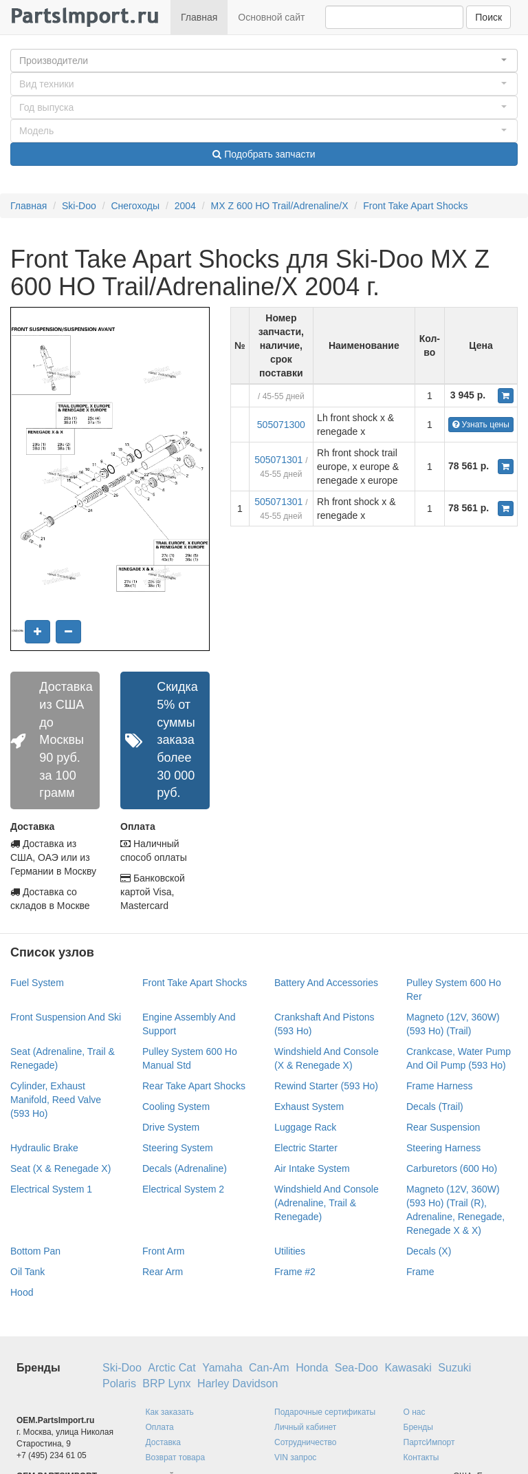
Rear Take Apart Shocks (193, 1085)
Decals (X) (428, 1251)
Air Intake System (312, 1168)
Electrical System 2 (183, 1189)
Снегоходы (135, 205)
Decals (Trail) (434, 1106)
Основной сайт (271, 17)
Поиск (488, 17)
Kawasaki (407, 1368)
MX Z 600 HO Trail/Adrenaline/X (280, 205)
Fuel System (37, 982)
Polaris (119, 1383)
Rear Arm (162, 1271)
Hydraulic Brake (44, 1147)
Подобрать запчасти (263, 154)
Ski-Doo (79, 205)
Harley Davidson (237, 1383)
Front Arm (163, 1251)
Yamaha (222, 1368)
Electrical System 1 (51, 1189)
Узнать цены (480, 424)
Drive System (170, 1127)
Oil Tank (27, 1271)
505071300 (281, 424)
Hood (21, 1292)
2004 (185, 205)
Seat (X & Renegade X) (60, 1168)
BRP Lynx (166, 1383)
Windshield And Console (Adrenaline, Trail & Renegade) (326, 1203)
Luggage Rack (305, 1127)
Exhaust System (309, 1106)
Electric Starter (306, 1147)
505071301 (278, 459)
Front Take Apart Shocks (415, 205)
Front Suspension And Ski (65, 1017)
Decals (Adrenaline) (184, 1168)
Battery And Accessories (326, 982)
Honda (312, 1368)
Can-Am (269, 1368)
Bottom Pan (35, 1251)
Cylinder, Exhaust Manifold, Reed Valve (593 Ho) (55, 1099)
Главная (199, 17)
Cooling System (176, 1106)
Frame (420, 1271)
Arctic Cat (171, 1368)
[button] (264, 60)
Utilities (289, 1251)
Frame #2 (295, 1271)
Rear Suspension (443, 1127)
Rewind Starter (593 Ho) (326, 1085)
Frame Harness (439, 1085)
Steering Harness (443, 1147)
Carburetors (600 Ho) (451, 1168)
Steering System (177, 1147)
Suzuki (454, 1368)
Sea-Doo (356, 1368)
